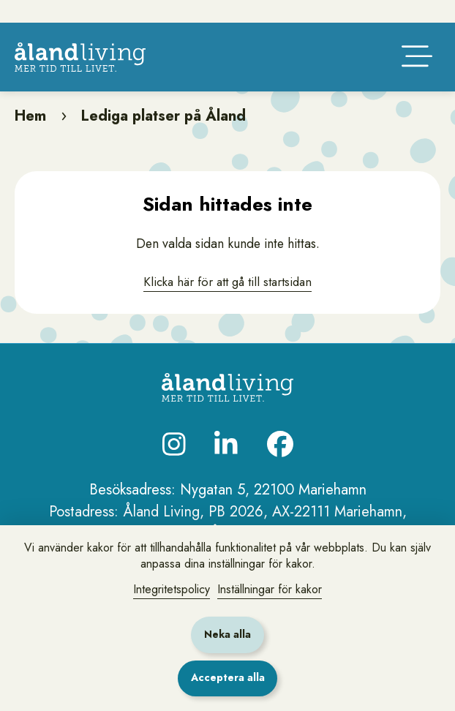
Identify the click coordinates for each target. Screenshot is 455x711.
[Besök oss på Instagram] (174, 464)
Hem (30, 135)
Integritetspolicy (171, 589)
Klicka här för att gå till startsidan (228, 301)
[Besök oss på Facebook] (280, 464)
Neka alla (227, 634)
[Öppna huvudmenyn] (417, 76)
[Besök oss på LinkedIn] (226, 464)
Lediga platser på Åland (163, 135)
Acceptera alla (228, 677)
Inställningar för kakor (269, 589)
